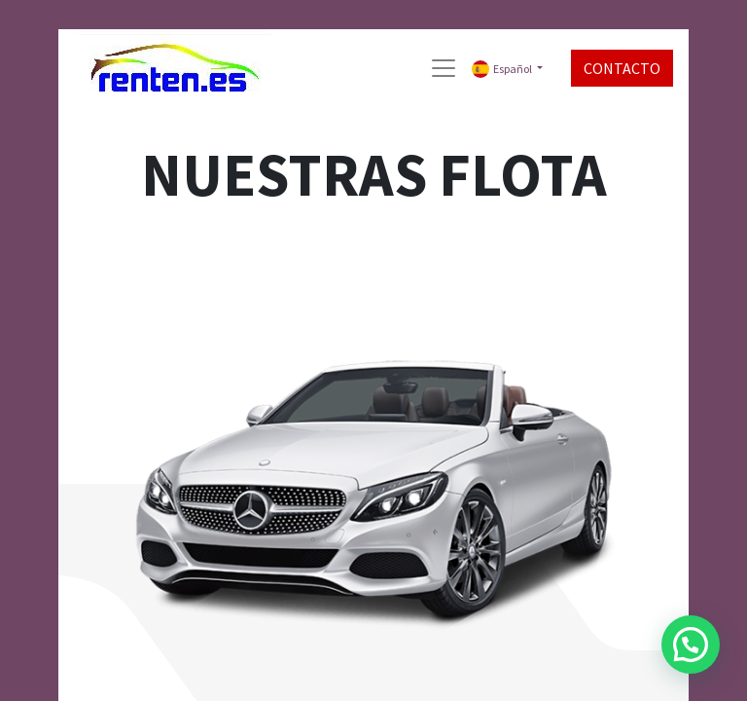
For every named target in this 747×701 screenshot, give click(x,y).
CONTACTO (622, 68)
